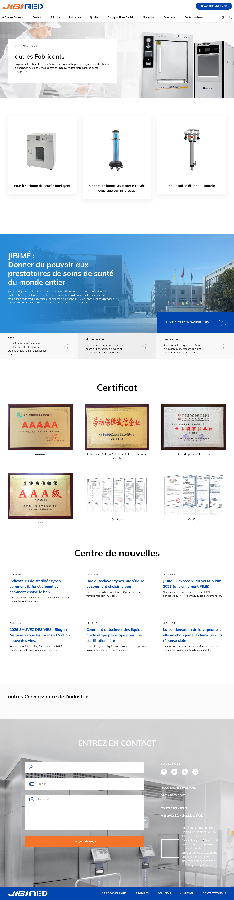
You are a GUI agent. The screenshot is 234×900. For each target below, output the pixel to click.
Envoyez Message (84, 841)
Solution (55, 17)
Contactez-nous (194, 17)
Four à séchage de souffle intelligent (42, 186)
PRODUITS (142, 893)
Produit (37, 17)
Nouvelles (148, 17)
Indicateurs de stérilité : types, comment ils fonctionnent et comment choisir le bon (36, 586)
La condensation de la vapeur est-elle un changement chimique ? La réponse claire (193, 635)
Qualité (94, 17)
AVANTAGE (187, 893)
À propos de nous (12, 17)
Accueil (18, 46)
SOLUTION (164, 893)
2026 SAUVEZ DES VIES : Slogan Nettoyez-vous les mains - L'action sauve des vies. (40, 635)
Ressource (169, 17)
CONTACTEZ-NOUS (214, 893)
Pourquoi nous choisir (121, 17)
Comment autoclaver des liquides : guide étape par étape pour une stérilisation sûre (116, 635)
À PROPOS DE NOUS (114, 893)
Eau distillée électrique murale (192, 186)
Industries (75, 17)
